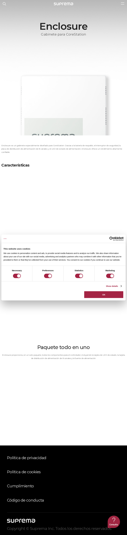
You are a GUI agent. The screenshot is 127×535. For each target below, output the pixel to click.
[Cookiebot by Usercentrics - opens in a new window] (111, 239)
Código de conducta (25, 500)
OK (103, 294)
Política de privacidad (26, 457)
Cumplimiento (20, 486)
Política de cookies (24, 472)
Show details (112, 286)
